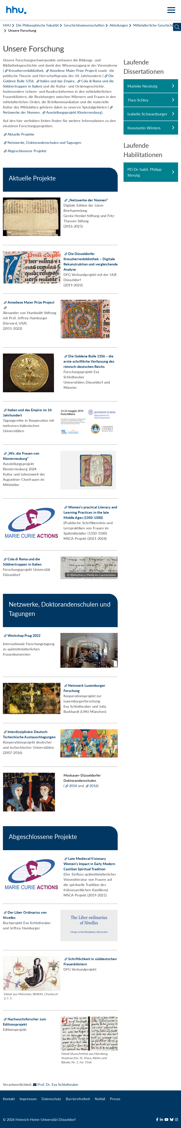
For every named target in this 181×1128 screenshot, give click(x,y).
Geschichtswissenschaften (84, 25)
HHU (7, 25)
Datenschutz (51, 1099)
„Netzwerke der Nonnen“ (88, 200)
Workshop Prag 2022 (24, 635)
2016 (93, 786)
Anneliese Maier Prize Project (73, 70)
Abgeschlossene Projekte (27, 151)
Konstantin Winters (150, 127)
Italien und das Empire (57, 81)
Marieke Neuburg (150, 86)
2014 (73, 786)
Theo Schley (150, 100)
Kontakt (9, 1099)
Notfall (100, 1099)
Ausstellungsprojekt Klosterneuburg (73, 112)
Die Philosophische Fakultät (37, 25)
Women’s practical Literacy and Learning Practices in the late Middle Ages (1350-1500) (90, 512)
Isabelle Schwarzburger (150, 114)
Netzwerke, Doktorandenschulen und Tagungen (44, 142)
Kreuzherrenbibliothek (26, 70)
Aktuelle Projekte (21, 134)
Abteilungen (119, 25)
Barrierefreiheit (78, 1099)
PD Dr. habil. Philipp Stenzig (150, 172)
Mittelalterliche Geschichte (154, 25)
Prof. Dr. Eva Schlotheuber (55, 1084)
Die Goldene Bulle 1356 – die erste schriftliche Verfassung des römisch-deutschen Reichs (89, 361)
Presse (115, 1099)
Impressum (28, 1099)
